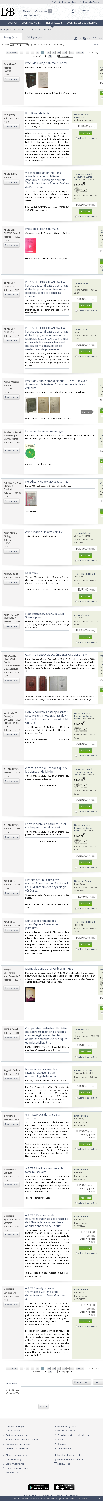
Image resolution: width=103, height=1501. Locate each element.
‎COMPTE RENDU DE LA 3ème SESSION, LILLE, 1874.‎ (56, 654)
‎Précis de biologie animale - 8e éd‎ (46, 63)
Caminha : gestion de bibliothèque (74, 1435)
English (26, 1495)
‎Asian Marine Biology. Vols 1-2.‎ (44, 532)
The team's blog (11, 1459)
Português (47, 1495)
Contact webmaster (13, 1463)
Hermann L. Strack (82, 533)
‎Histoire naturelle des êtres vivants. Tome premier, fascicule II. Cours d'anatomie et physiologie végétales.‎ (47, 885)
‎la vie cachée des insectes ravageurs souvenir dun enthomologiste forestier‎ (41, 1072)
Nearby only (57, 44)
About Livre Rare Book (16, 1455)
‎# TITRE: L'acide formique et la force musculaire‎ (44, 1170)
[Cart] (73, 11)
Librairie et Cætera (83, 881)
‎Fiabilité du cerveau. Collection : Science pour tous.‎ (45, 615)
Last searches (11, 1383)
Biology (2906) (11, 37)
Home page (11, 22)
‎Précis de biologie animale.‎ (42, 229)
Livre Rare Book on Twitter (68, 1455)
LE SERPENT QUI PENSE (84, 574)
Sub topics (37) (34, 37)
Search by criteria (30, 15)
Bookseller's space (90, 2)
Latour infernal (81, 1115)
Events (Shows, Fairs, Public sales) (20, 1439)
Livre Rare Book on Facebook (69, 1459)
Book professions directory (82, 22)
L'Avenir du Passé (82, 1070)
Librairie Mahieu (81, 283)
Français (36, 1495)
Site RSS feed (62, 1463)
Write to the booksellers (63, 2)
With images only (40, 44)
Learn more (81, 1498)
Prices (60, 1439)
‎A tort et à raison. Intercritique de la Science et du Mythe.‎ (46, 769)
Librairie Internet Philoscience (82, 116)
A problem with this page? (16, 1468)
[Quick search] (36, 11)
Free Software (64, 1448)
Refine (97, 44)
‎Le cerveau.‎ (32, 573)
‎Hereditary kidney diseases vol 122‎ (47, 481)
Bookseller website (64, 1430)
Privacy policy (10, 1472)
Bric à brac (62, 1444)
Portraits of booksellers (17, 1435)
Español (74, 1495)
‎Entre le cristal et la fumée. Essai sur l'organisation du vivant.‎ (45, 825)
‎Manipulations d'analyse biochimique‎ (49, 968)
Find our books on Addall (15, 1448)
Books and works (31, 22)
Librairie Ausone (81, 614)
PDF (78, 38)
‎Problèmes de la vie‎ (37, 113)
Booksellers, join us (65, 1426)
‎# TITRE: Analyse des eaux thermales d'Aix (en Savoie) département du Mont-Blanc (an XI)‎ (45, 1293)
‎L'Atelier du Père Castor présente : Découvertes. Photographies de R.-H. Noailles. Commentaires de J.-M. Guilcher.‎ (46, 717)
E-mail (98, 38)
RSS (87, 38)
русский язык (61, 1495)
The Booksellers (54, 22)
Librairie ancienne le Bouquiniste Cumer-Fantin (83, 177)
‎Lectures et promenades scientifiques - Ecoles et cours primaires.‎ (43, 924)
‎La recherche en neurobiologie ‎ (44, 431)
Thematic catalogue (27, 29)
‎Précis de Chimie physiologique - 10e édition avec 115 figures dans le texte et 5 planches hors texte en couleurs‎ (58, 384)
